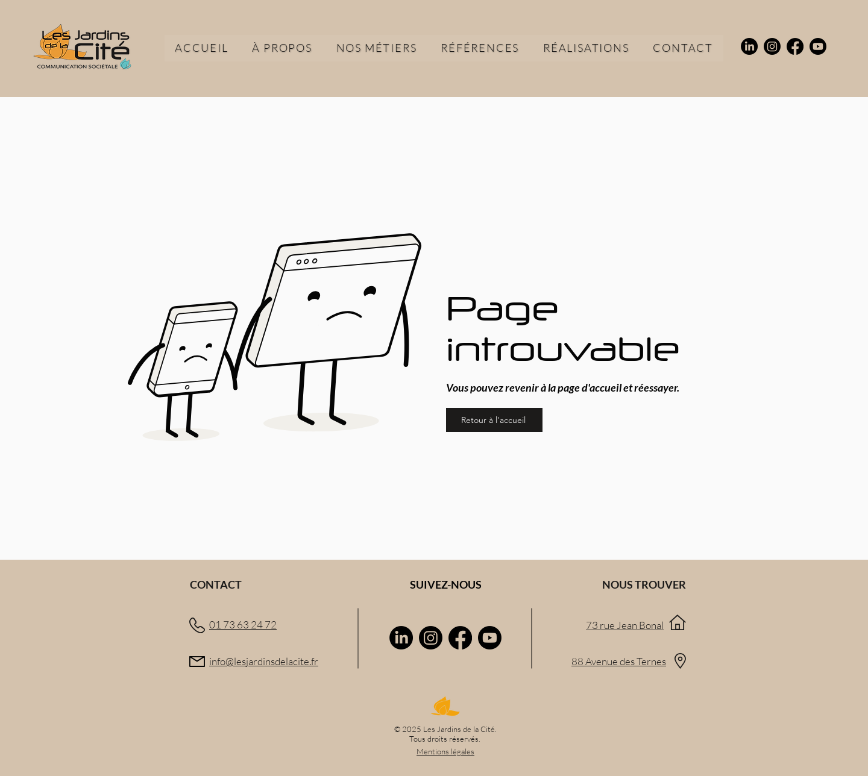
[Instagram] (772, 46)
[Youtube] (818, 46)
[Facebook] (795, 46)
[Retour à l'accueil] (494, 420)
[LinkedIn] (749, 46)
